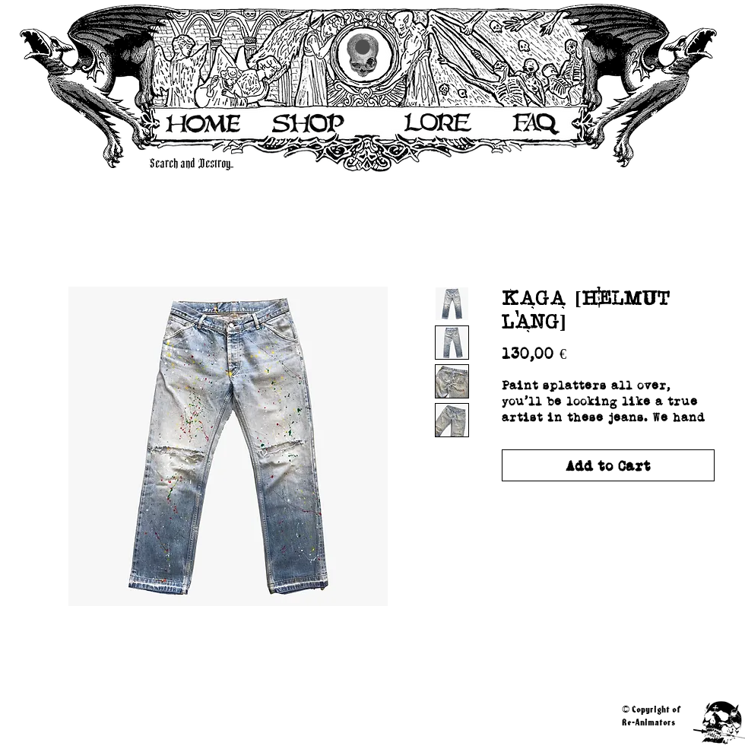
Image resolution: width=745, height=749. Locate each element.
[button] (362, 47)
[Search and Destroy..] (350, 164)
